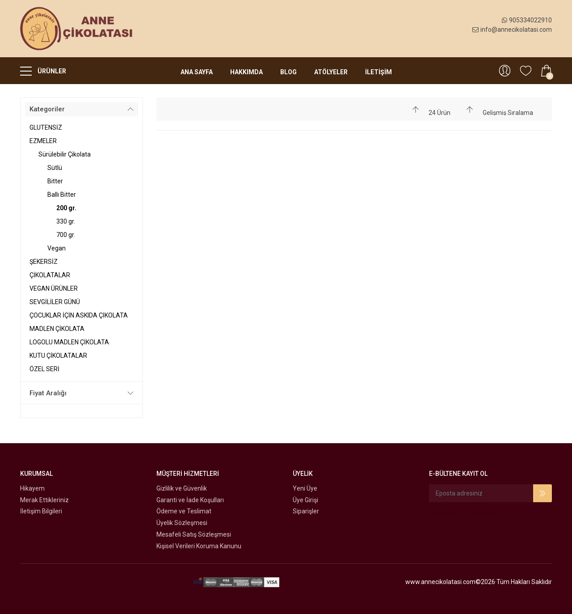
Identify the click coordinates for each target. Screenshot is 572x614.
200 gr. (66, 208)
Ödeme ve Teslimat (183, 511)
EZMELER (43, 140)
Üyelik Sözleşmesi (181, 522)
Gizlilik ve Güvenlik (181, 488)
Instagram (485, 513)
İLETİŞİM (378, 72)
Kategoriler (47, 109)
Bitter (55, 181)
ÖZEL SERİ (44, 369)
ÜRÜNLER (43, 70)
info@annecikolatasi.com (512, 29)
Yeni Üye (305, 488)
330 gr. (65, 221)
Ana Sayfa (197, 72)
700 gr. (65, 234)
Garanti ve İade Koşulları (190, 500)
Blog (288, 72)
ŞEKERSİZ (43, 261)
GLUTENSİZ (45, 127)
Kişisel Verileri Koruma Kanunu (198, 546)
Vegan (56, 248)
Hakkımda (246, 72)
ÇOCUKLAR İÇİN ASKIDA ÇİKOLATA (78, 315)
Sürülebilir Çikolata (64, 154)
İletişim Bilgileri (41, 511)
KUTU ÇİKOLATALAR (58, 355)
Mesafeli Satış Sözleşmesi (193, 534)
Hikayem (32, 488)
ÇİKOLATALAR (49, 275)
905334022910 (527, 20)
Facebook (445, 513)
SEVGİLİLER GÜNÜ (54, 301)
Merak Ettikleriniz (44, 500)
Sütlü (54, 167)
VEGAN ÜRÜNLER (53, 288)
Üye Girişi (305, 500)
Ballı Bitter (61, 194)
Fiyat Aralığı (48, 393)
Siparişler (306, 511)
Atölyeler (331, 72)
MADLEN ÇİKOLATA (56, 328)
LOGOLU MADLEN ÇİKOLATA (69, 342)
